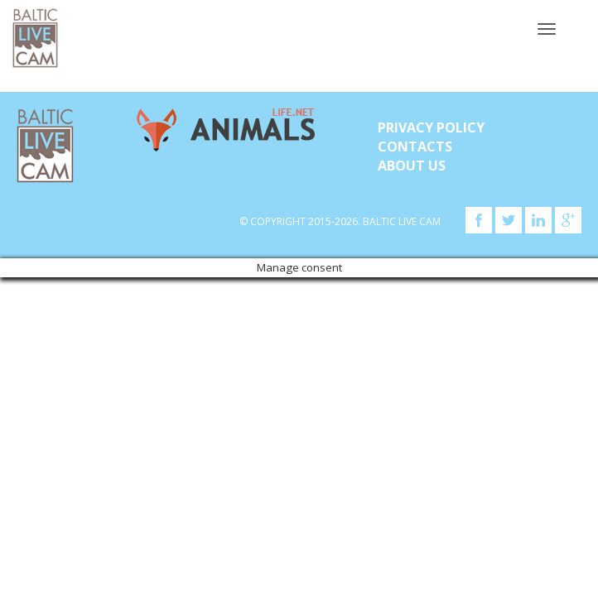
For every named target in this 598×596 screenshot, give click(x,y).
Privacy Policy (431, 127)
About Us (412, 165)
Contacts (415, 146)
